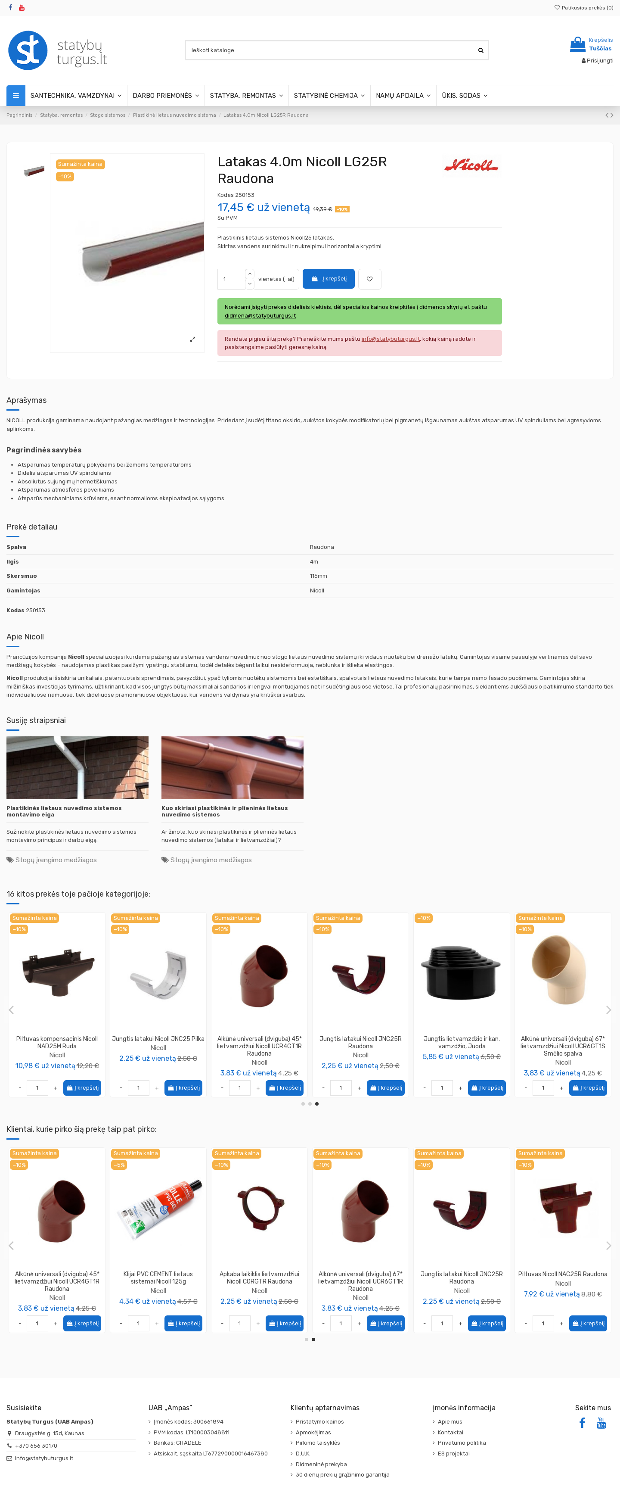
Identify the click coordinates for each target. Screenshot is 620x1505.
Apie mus (450, 1421)
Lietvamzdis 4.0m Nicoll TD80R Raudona (259, 1278)
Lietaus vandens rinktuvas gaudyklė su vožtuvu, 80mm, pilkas (260, 1046)
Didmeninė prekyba (321, 1464)
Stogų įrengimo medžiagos (56, 860)
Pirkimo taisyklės (318, 1443)
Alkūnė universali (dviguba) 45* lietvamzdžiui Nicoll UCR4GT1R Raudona (461, 1282)
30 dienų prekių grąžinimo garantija (343, 1474)
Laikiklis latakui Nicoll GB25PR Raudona (361, 1278)
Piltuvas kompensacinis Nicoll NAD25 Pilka (57, 1042)
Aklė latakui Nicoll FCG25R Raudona (158, 1278)
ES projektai (454, 1453)
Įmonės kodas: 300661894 (188, 1421)
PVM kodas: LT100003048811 (191, 1432)
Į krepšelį (328, 278)
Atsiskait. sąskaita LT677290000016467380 (211, 1453)
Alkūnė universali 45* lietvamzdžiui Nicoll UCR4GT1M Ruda (462, 1046)
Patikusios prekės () (584, 8)
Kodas (225, 195)
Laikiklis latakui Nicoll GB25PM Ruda (158, 1042)
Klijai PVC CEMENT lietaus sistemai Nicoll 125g (563, 1278)
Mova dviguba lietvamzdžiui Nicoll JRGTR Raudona (57, 1278)
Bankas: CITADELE (178, 1443)
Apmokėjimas (313, 1432)
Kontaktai (450, 1432)
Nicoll (57, 1055)
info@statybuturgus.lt (44, 1458)
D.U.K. (303, 1453)
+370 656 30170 (36, 1446)
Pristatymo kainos (320, 1421)
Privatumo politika (462, 1443)
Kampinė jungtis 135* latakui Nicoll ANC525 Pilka (563, 1042)
